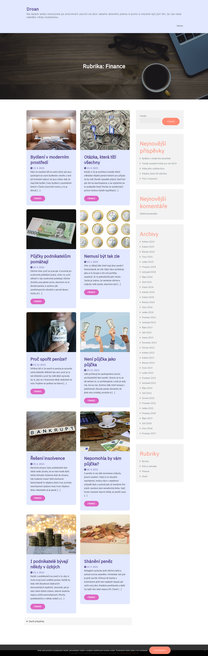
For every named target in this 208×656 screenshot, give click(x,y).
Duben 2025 (148, 246)
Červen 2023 (148, 347)
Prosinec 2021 (149, 403)
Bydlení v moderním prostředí (49, 159)
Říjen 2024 (147, 277)
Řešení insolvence (47, 458)
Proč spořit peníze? (48, 359)
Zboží (144, 476)
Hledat (143, 116)
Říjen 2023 (147, 327)
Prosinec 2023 (149, 317)
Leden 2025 (148, 262)
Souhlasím (160, 650)
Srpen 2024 (147, 287)
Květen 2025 (148, 241)
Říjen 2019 (147, 418)
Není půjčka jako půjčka (100, 362)
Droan (32, 9)
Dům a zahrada (149, 466)
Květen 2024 (148, 292)
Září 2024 (147, 282)
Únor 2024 (147, 307)
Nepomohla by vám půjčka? (102, 461)
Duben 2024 (148, 297)
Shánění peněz (98, 561)
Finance (38, 198)
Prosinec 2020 (149, 413)
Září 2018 (147, 423)
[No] (204, 650)
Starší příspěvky (36, 621)
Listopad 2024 (149, 272)
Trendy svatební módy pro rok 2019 (159, 163)
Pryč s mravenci (149, 178)
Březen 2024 (148, 302)
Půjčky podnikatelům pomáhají (50, 259)
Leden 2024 (148, 312)
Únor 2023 (147, 368)
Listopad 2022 (149, 383)
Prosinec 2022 (149, 378)
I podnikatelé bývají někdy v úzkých (49, 564)
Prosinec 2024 (149, 267)
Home (180, 26)
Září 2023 (147, 332)
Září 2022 (147, 393)
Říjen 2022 (147, 388)
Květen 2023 (148, 352)
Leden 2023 (148, 373)
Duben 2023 (148, 357)
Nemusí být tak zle (102, 256)
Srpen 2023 (147, 337)
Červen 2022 (148, 398)
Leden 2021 (148, 408)
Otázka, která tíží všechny (100, 159)
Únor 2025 (147, 256)
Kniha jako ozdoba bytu (153, 168)
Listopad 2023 (149, 322)
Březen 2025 (148, 251)
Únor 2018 (147, 428)
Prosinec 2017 (149, 433)
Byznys (145, 461)
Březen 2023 (148, 362)
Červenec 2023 (149, 342)
